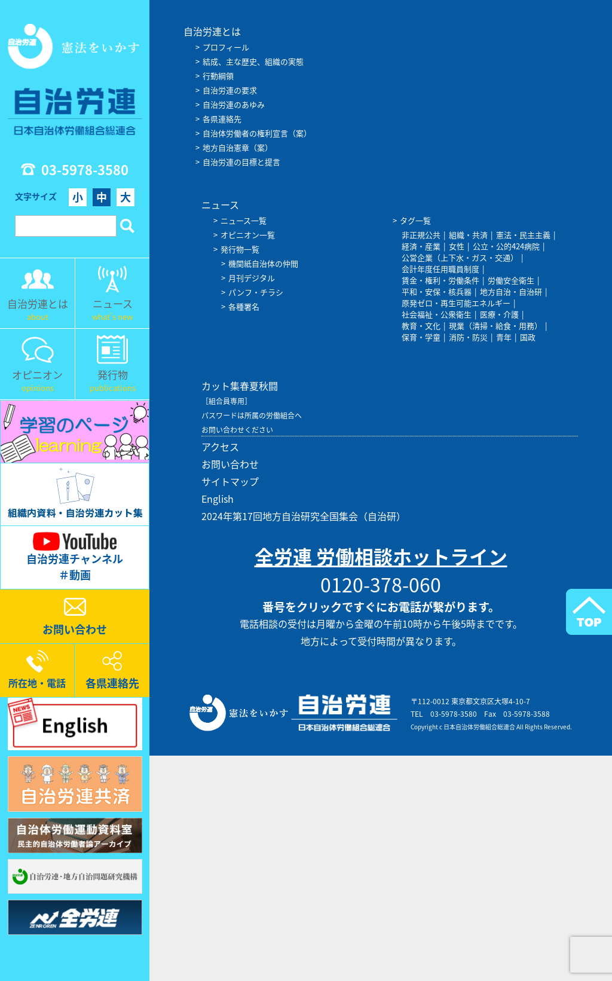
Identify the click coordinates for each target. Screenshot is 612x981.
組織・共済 (468, 234)
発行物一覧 (240, 249)
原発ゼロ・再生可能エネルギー (456, 302)
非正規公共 (421, 234)
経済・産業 (421, 246)
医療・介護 (499, 314)
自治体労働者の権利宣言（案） (257, 133)
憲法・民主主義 (523, 234)
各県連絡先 (222, 118)
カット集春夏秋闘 (239, 385)
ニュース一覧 (244, 220)
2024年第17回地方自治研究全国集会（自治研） (303, 516)
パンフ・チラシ (255, 292)
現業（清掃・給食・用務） (495, 325)
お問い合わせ (230, 464)
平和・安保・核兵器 (437, 291)
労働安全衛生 (511, 280)
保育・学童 (421, 337)
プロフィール (226, 47)
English (217, 498)
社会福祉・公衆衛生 (437, 314)
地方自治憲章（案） (238, 147)
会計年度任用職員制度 (440, 268)
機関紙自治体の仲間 (263, 263)
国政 (528, 337)
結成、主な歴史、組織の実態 (253, 61)
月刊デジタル (251, 277)
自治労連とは (212, 31)
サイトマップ (230, 481)
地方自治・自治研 (511, 291)
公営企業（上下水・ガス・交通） (460, 257)
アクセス (220, 446)
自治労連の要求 (230, 90)
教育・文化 (421, 325)
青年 (504, 337)
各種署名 (243, 306)
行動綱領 (218, 75)
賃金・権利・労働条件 (440, 280)
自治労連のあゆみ (234, 104)
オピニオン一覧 (248, 234)
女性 (456, 246)
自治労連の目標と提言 (241, 161)
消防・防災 (468, 337)
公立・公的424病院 (506, 246)
